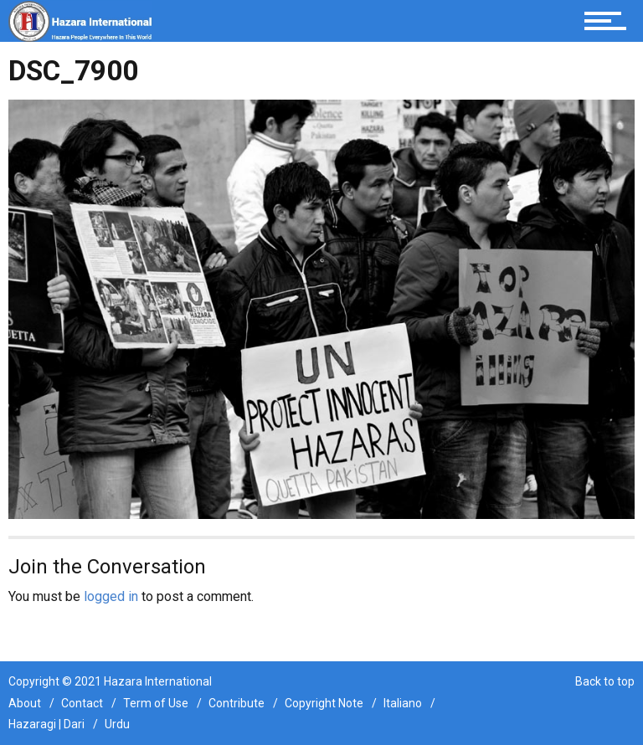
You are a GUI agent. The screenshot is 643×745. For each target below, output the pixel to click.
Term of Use (155, 703)
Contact (82, 703)
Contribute (236, 703)
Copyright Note (324, 703)
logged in (111, 596)
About (24, 703)
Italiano (402, 703)
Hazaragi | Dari (46, 724)
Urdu (117, 724)
